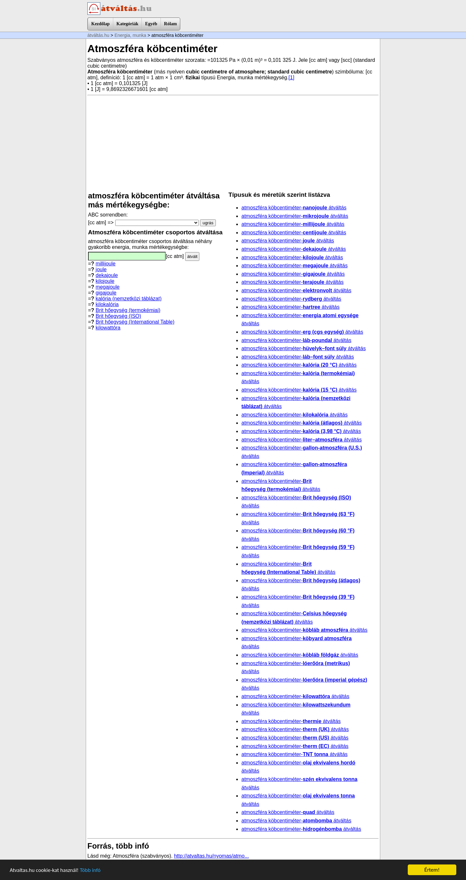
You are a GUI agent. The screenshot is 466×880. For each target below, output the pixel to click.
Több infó (90, 870)
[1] (291, 77)
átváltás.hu (98, 35)
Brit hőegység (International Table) (135, 322)
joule (101, 269)
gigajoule (106, 292)
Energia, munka (130, 35)
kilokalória (107, 304)
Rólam (170, 23)
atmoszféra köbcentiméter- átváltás (294, 207)
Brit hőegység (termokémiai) (128, 310)
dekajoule (107, 275)
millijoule (106, 263)
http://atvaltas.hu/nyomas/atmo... (211, 856)
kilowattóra (108, 327)
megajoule (108, 287)
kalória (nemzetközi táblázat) (129, 298)
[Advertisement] (233, 143)
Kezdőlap (100, 23)
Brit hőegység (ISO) (118, 316)
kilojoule (105, 281)
